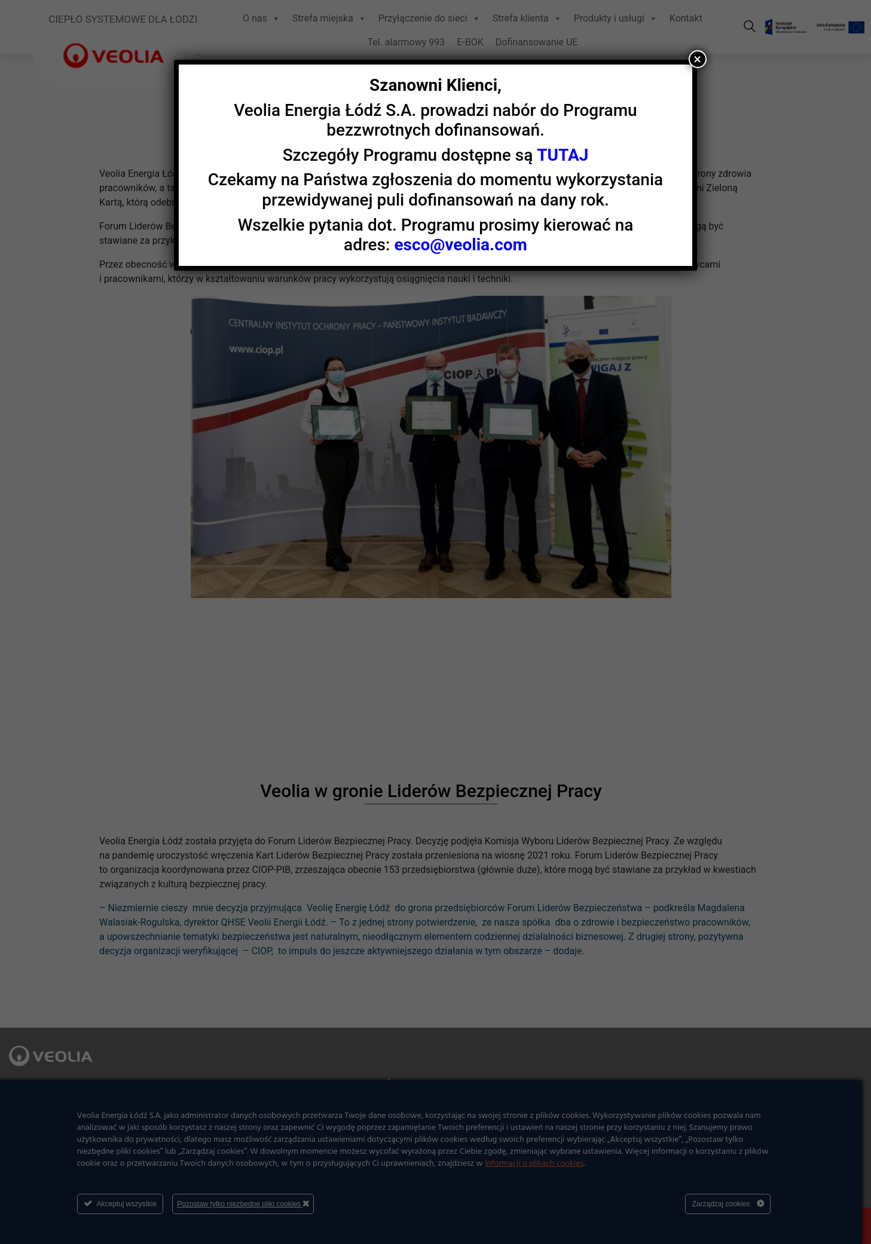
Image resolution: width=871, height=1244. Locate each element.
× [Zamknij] (697, 59)
